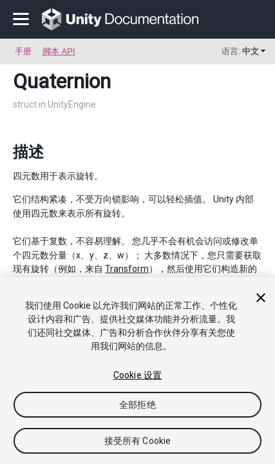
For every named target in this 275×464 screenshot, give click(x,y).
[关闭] (261, 298)
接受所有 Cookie (137, 441)
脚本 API (59, 51)
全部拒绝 (137, 405)
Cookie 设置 (137, 375)
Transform (127, 269)
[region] (137, 370)
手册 (23, 51)
